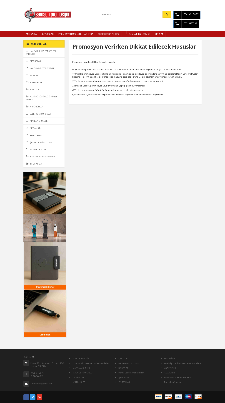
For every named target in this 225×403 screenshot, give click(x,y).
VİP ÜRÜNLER (34, 106)
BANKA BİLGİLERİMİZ (139, 34)
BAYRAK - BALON (36, 149)
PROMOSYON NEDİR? (108, 34)
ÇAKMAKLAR (34, 82)
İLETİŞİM (159, 34)
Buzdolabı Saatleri (173, 382)
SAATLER (32, 75)
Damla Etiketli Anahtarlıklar (131, 372)
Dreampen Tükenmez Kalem (177, 377)
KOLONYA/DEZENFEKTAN (40, 68)
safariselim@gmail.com (41, 383)
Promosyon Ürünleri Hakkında (75, 34)
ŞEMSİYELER (34, 163)
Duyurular (48, 34)
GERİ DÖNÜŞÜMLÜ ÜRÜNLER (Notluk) (42, 98)
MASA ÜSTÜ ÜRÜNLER (83, 372)
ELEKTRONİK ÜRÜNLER (38, 113)
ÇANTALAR (33, 89)
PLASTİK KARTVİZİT (82, 358)
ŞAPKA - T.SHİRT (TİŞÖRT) (40, 142)
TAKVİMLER (169, 372)
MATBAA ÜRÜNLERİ (37, 120)
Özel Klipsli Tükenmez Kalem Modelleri (91, 363)
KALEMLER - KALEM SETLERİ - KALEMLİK (41, 52)
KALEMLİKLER (79, 382)
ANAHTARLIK (34, 135)
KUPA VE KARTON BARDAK (40, 156)
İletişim (198, 2)
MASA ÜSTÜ (33, 128)
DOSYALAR (123, 368)
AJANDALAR (33, 61)
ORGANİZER (78, 377)
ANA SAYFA (31, 34)
